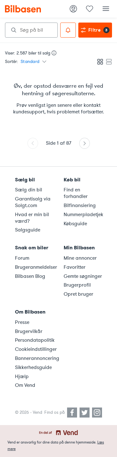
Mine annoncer (80, 258)
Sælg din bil (28, 189)
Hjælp (22, 376)
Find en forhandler (76, 193)
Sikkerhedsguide (33, 367)
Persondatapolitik (35, 340)
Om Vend (25, 385)
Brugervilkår (28, 331)
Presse (22, 322)
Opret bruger (78, 294)
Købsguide (75, 223)
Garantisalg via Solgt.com (33, 202)
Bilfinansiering (80, 205)
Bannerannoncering (35, 358)
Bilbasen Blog (30, 276)
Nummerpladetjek (83, 214)
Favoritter (74, 267)
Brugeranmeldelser (35, 267)
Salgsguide (27, 229)
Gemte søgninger (83, 276)
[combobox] (31, 30)
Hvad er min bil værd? (32, 218)
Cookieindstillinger (35, 349)
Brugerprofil (77, 285)
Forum (22, 258)
